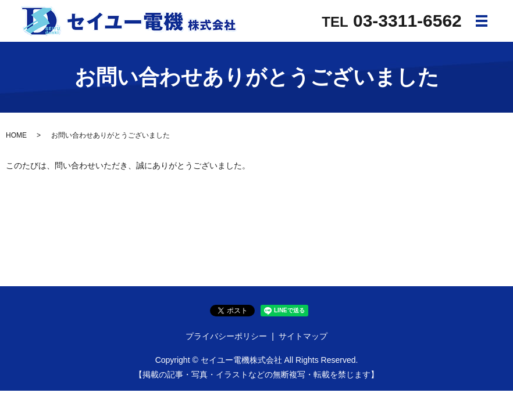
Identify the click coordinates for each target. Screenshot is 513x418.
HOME (16, 135)
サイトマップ (303, 336)
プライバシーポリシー (226, 336)
